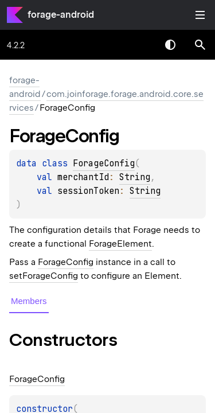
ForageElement (120, 244)
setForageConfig (43, 276)
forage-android (61, 14)
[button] (200, 45)
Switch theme (170, 45)
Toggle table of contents (200, 15)
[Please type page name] (200, 45)
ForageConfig (104, 163)
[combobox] (140, 45)
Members (29, 301)
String (134, 177)
